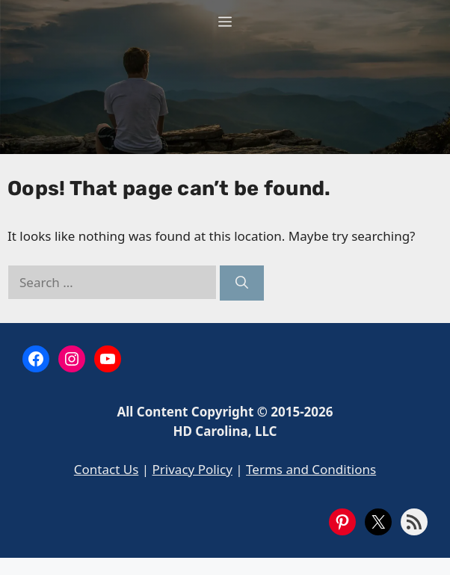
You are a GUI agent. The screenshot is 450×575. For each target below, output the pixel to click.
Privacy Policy (192, 469)
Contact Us (106, 469)
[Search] (242, 283)
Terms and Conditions (311, 469)
